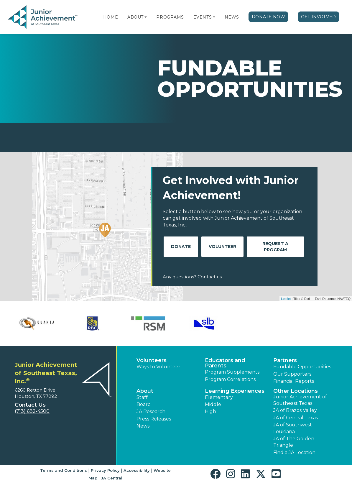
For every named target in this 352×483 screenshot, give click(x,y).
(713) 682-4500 (32, 411)
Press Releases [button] (153, 419)
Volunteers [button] (151, 360)
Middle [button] (213, 404)
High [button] (210, 411)
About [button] (144, 391)
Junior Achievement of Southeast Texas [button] (300, 400)
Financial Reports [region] (293, 381)
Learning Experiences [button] (234, 391)
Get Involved (318, 16)
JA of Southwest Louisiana (292, 428)
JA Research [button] (150, 411)
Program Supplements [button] (232, 372)
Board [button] (143, 404)
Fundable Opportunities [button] (302, 366)
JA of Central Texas (295, 417)
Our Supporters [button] (292, 374)
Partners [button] (285, 360)
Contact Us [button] (30, 405)
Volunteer (222, 246)
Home (110, 17)
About (135, 17)
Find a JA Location (294, 452)
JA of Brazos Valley (295, 410)
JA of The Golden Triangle (293, 442)
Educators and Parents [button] (225, 363)
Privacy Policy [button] (105, 470)
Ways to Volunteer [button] (158, 366)
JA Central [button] (111, 478)
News (232, 17)
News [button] (142, 426)
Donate (181, 246)
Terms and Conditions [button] (63, 470)
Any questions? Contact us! (193, 277)
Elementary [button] (219, 397)
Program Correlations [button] (230, 379)
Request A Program (275, 246)
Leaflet (286, 298)
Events (202, 17)
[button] (145, 17)
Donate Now (268, 16)
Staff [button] (142, 397)
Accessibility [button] (137, 470)
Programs (170, 17)
